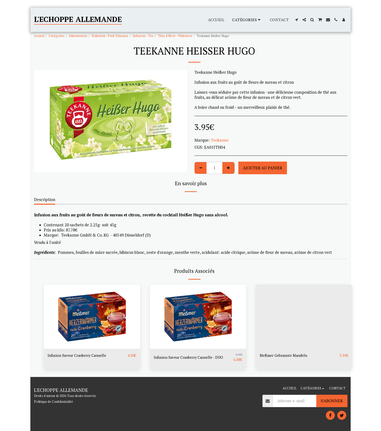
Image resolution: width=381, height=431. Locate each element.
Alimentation (78, 36)
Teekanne (220, 140)
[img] (92, 316)
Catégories (56, 36)
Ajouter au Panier (262, 168)
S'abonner (332, 400)
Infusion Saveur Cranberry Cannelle (80, 355)
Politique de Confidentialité (53, 401)
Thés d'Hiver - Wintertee (175, 36)
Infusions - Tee (143, 36)
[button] (296, 20)
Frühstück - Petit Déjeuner (110, 36)
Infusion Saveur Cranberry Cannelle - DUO (192, 357)
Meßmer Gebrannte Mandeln (287, 355)
